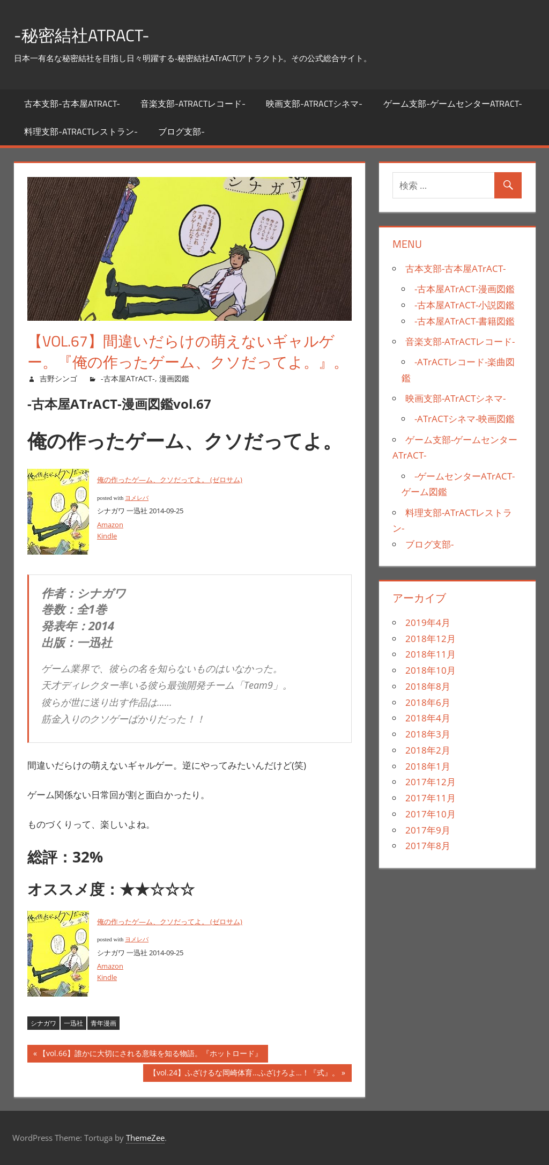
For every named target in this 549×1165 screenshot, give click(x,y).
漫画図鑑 (174, 378)
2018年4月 (427, 718)
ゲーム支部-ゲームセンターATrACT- (452, 103)
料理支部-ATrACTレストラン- (81, 131)
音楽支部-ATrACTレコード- (193, 103)
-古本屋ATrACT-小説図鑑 (464, 305)
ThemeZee (145, 1137)
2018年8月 (427, 686)
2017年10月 (430, 814)
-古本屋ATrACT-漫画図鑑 (464, 289)
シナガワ (43, 1023)
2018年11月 (430, 654)
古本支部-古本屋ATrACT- (72, 103)
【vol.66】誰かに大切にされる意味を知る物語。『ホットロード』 (150, 1055)
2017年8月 (427, 845)
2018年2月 (427, 750)
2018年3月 (427, 734)
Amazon (110, 524)
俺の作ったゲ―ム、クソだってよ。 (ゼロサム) (169, 479)
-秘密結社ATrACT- (93, 34)
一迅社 (73, 1023)
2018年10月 (430, 670)
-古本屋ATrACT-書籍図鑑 (464, 321)
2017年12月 (430, 782)
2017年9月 (427, 830)
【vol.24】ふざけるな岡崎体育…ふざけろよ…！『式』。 (244, 1074)
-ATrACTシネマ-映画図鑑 (464, 418)
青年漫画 (103, 1023)
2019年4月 (427, 622)
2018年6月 (427, 702)
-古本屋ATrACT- (128, 378)
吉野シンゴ (58, 378)
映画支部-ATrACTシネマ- (314, 103)
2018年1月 (427, 766)
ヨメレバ (137, 498)
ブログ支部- (181, 131)
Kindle (107, 536)
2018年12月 (430, 638)
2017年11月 (430, 798)
